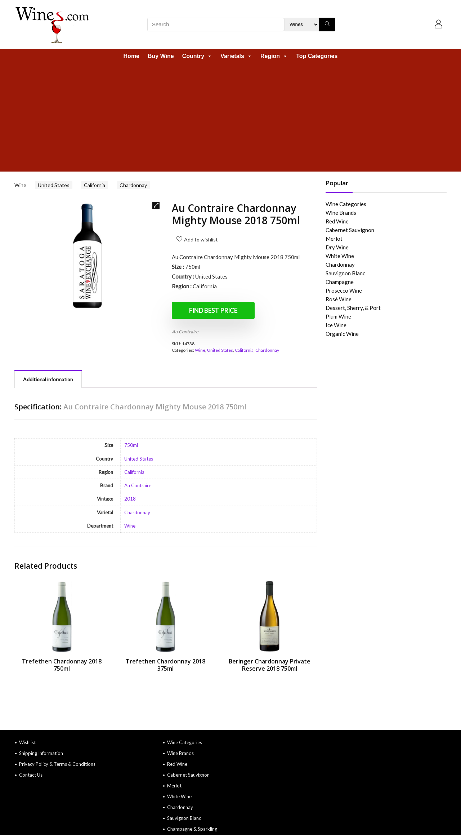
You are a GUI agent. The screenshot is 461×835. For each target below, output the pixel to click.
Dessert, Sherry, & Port (353, 308)
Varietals (236, 56)
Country (197, 56)
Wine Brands (341, 212)
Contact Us (30, 775)
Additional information (48, 379)
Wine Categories (346, 204)
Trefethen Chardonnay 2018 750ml (62, 664)
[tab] (48, 379)
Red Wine (337, 221)
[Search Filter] (301, 24)
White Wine (340, 256)
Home (131, 56)
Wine (20, 185)
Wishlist (27, 742)
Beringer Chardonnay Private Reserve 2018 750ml (269, 664)
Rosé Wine (339, 299)
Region (274, 56)
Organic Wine (342, 333)
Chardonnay (133, 185)
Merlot (334, 238)
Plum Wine (338, 316)
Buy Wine (161, 56)
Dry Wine (337, 247)
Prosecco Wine (344, 290)
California (94, 185)
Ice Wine (336, 325)
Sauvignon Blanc (345, 273)
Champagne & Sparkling (192, 829)
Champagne (340, 282)
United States (54, 185)
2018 (130, 499)
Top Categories (316, 56)
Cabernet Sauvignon (350, 230)
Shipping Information (41, 753)
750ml (131, 445)
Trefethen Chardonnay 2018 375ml (165, 664)
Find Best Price (213, 310)
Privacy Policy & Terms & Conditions (57, 764)
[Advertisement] (230, 117)
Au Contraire (185, 331)
